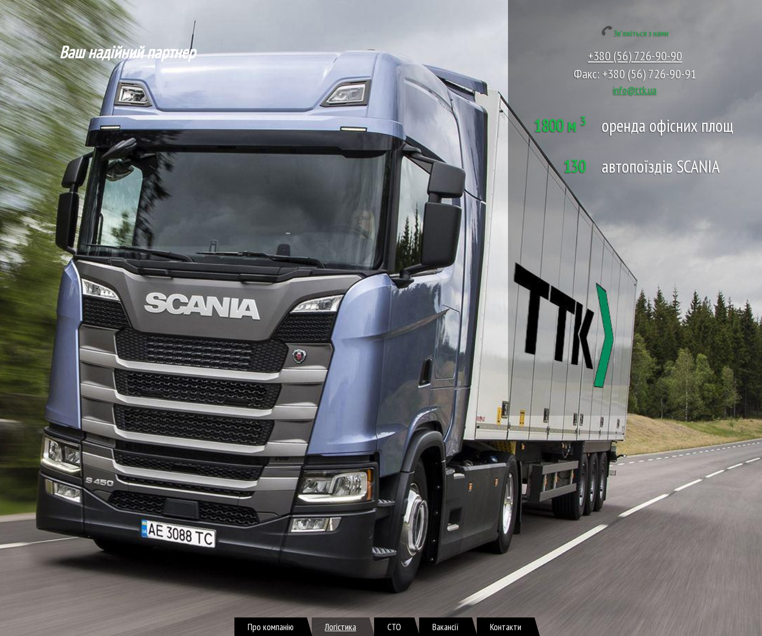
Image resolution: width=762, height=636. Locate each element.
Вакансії (445, 627)
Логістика (340, 627)
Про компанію (271, 627)
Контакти (505, 627)
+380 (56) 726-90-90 (635, 56)
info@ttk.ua (635, 89)
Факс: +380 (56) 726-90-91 (635, 74)
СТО (394, 627)
